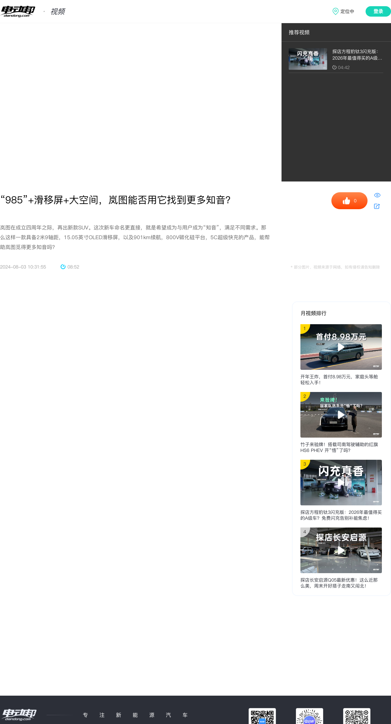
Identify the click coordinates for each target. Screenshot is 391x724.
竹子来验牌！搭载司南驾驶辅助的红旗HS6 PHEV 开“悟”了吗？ (339, 447)
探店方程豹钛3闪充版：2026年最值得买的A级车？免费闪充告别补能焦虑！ (341, 515)
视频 (57, 11)
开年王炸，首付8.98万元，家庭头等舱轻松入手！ (339, 379)
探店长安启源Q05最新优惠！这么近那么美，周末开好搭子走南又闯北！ (339, 583)
